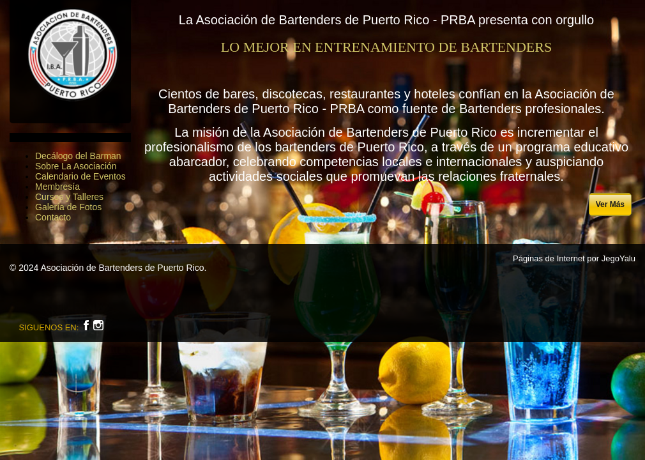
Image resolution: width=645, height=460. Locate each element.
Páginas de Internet (549, 258)
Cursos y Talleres (69, 197)
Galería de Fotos (68, 207)
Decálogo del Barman (78, 156)
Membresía (57, 186)
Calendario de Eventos (80, 176)
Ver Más (610, 204)
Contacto (53, 217)
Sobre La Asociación (76, 166)
